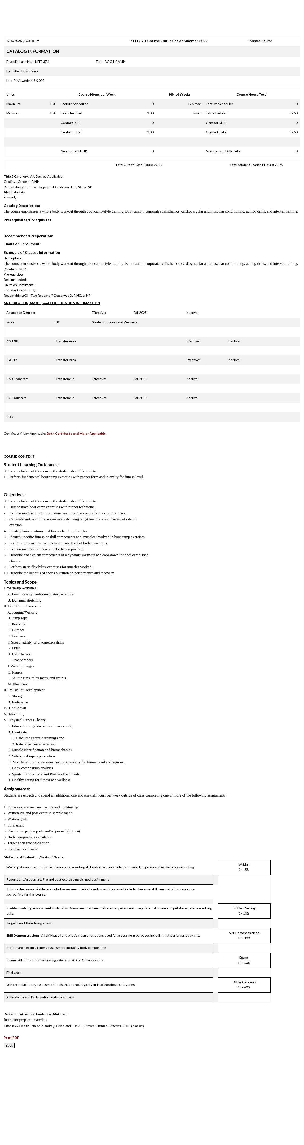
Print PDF (11, 1038)
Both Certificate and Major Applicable (76, 433)
